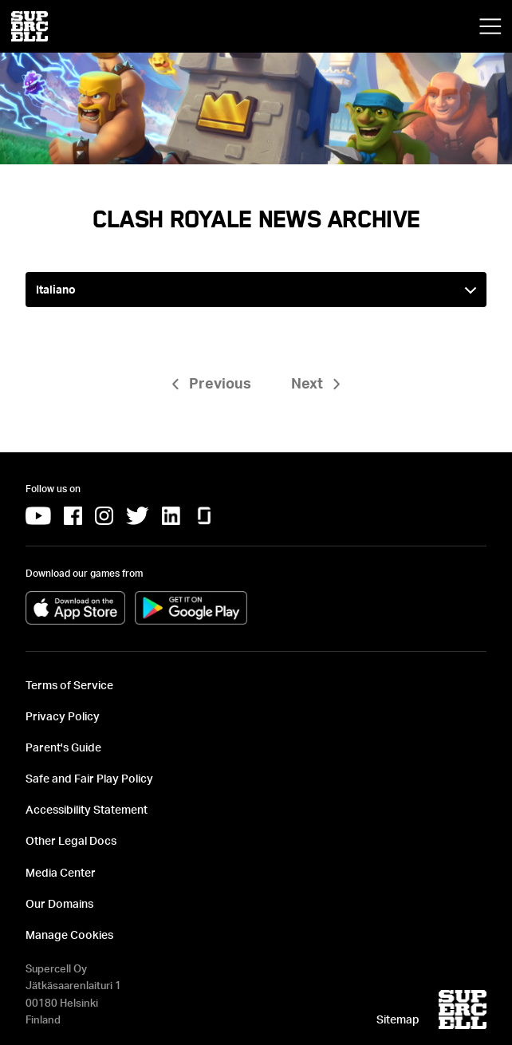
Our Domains (59, 903)
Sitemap (397, 1019)
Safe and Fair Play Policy (89, 778)
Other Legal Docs (71, 840)
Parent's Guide (63, 747)
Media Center (61, 872)
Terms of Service (69, 685)
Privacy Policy (63, 716)
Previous (220, 382)
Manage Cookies (69, 934)
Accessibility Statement (87, 809)
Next (307, 382)
